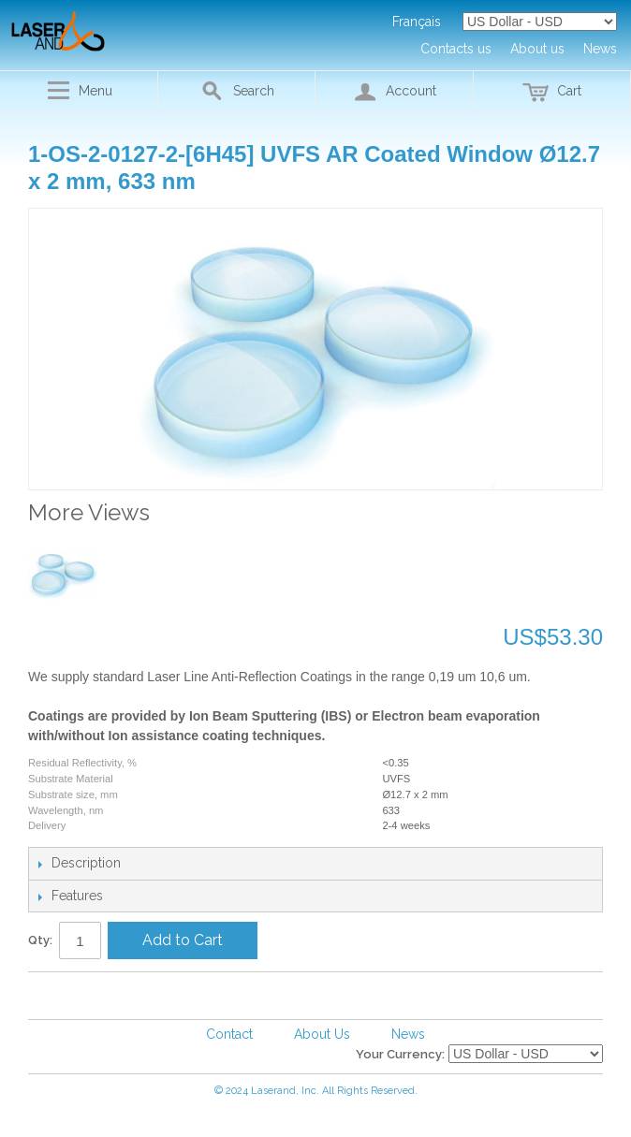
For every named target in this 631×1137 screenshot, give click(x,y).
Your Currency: (400, 1054)
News (408, 1034)
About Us (322, 1034)
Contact (229, 1034)
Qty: (40, 940)
